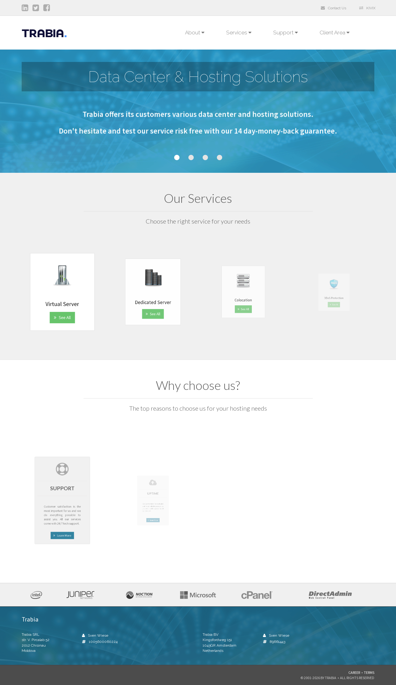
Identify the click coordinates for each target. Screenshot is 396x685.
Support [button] (285, 32)
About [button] (194, 32)
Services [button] (239, 32)
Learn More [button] (62, 518)
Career (354, 672)
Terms (369, 672)
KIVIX (367, 8)
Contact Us (333, 8)
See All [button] (62, 307)
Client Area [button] (336, 32)
